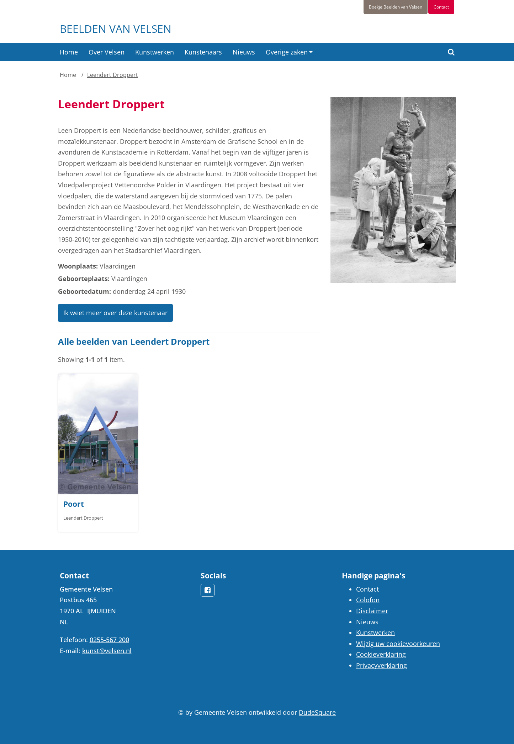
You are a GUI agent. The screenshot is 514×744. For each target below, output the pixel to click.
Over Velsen (106, 52)
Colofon (368, 599)
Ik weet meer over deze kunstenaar (115, 312)
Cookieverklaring (381, 654)
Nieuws (244, 52)
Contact (441, 7)
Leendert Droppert (112, 75)
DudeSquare (317, 712)
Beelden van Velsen (115, 28)
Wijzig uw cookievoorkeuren (398, 643)
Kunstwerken (154, 52)
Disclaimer (372, 611)
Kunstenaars (203, 52)
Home (69, 52)
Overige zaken (287, 52)
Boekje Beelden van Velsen (395, 7)
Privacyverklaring (381, 665)
